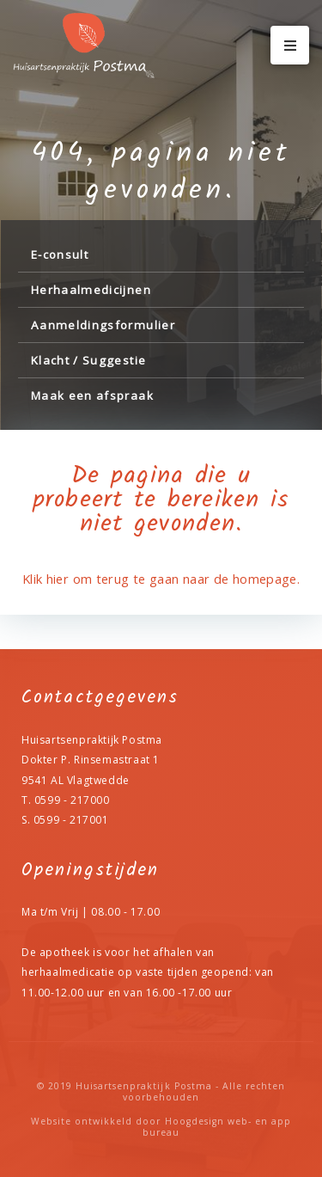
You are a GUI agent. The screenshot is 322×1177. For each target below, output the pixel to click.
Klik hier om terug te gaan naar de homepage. (161, 578)
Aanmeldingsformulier (103, 325)
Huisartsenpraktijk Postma (144, 1086)
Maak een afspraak (92, 395)
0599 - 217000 (72, 800)
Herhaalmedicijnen (91, 289)
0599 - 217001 (71, 819)
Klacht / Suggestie (88, 360)
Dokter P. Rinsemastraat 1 (90, 759)
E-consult (59, 254)
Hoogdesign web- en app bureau (217, 1126)
